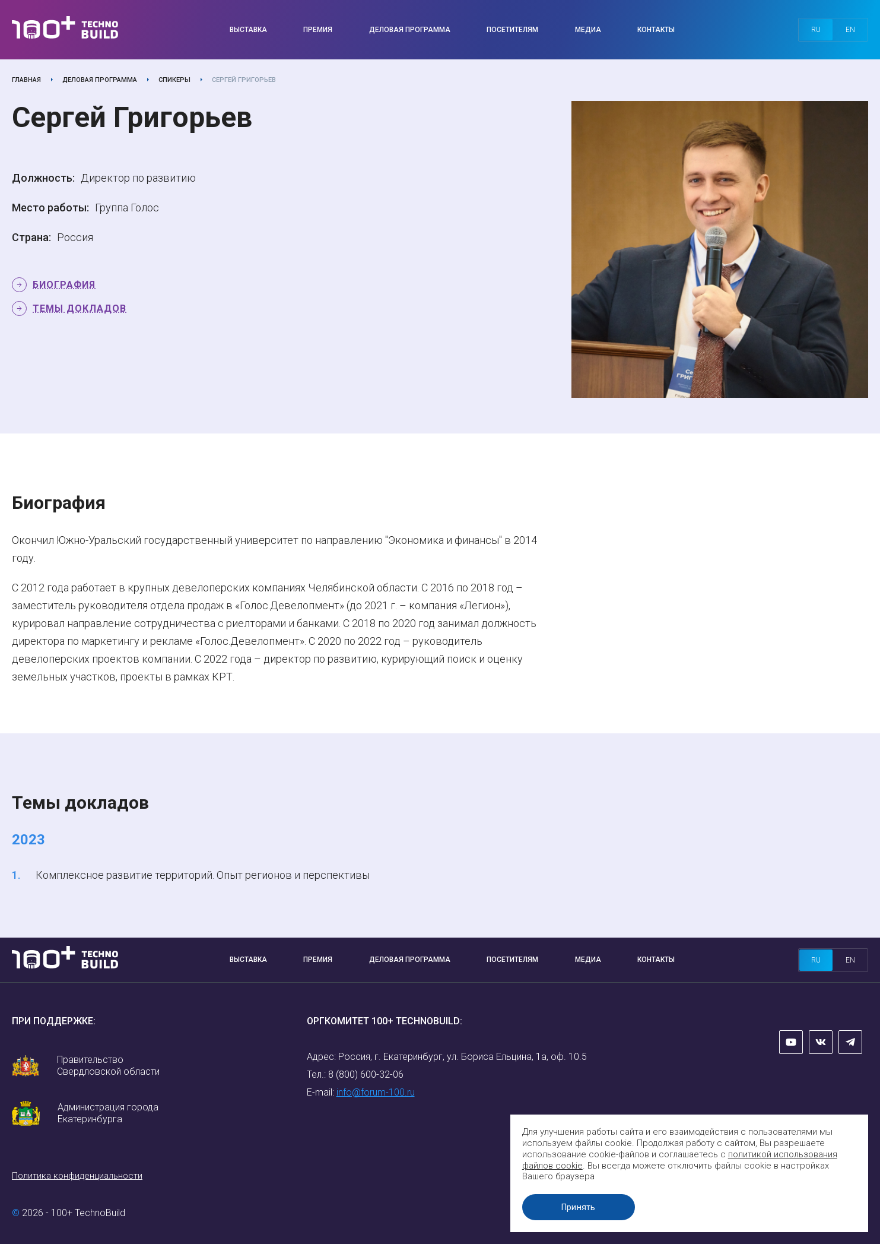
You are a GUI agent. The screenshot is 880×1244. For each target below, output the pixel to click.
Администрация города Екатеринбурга (108, 1113)
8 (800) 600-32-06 (366, 1074)
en (850, 30)
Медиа (588, 30)
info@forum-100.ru (375, 1092)
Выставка (248, 30)
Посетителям (512, 30)
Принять (580, 1207)
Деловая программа (409, 30)
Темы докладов (79, 308)
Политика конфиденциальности (77, 1175)
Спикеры (174, 80)
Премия (317, 30)
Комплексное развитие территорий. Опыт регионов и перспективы (203, 875)
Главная (26, 80)
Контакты (656, 30)
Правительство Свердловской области (108, 1065)
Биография (64, 284)
